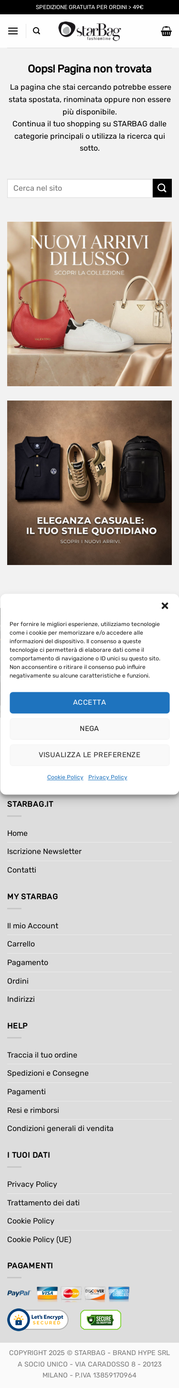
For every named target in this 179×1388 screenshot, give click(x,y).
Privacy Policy (107, 777)
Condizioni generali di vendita (60, 1128)
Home (17, 833)
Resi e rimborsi (33, 1110)
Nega (89, 728)
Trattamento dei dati (43, 1202)
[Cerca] (36, 31)
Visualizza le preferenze (90, 755)
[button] (164, 605)
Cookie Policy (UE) (39, 1239)
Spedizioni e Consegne (48, 1073)
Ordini (18, 981)
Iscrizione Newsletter (44, 851)
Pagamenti (26, 1091)
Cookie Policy (65, 777)
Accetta (89, 702)
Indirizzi (21, 999)
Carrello (21, 943)
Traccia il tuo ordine (42, 1054)
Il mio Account (32, 925)
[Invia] (162, 188)
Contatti (21, 869)
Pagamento (27, 962)
